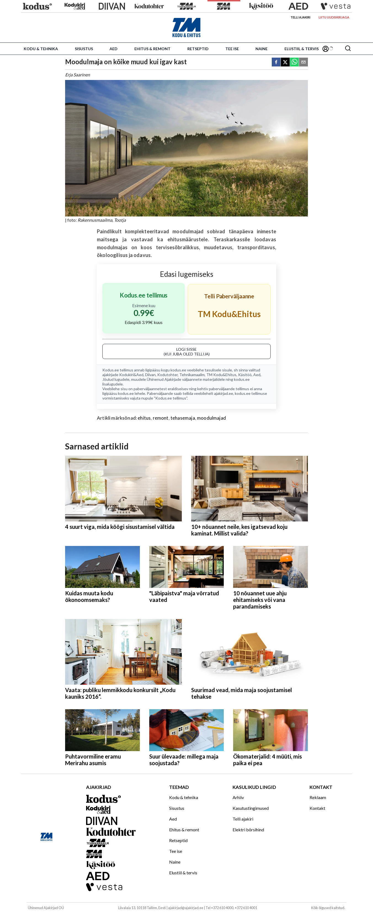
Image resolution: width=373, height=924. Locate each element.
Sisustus (84, 48)
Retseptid (198, 48)
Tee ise (232, 48)
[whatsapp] (294, 62)
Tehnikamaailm (192, 374)
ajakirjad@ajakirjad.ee (185, 908)
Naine (261, 48)
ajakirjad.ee (223, 393)
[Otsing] (348, 48)
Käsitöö (245, 374)
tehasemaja (182, 418)
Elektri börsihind (248, 829)
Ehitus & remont (152, 48)
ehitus (144, 418)
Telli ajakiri (300, 17)
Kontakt (317, 808)
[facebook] (276, 62)
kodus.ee (178, 370)
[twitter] (285, 62)
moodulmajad (211, 418)
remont (161, 418)
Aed (114, 48)
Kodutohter (167, 374)
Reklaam (318, 797)
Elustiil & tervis (301, 48)
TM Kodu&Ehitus (221, 374)
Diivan (150, 374)
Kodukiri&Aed (131, 374)
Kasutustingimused (251, 808)
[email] (303, 62)
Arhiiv (238, 797)
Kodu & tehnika (41, 48)
